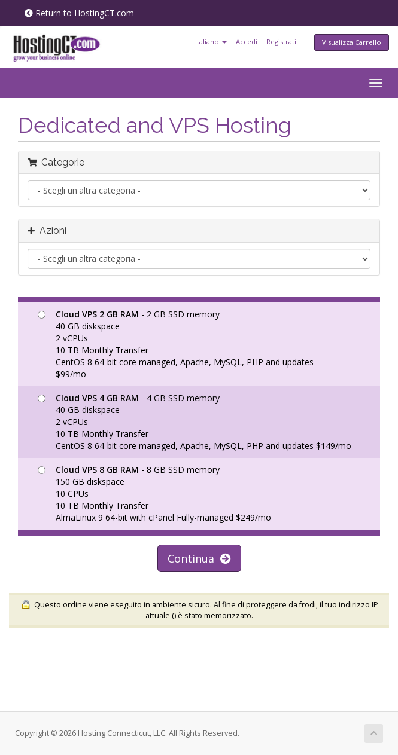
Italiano (211, 41)
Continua (199, 558)
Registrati (281, 41)
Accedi (246, 41)
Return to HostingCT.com (79, 13)
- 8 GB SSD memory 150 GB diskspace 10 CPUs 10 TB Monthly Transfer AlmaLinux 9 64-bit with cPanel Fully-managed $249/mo (154, 493)
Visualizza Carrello (351, 42)
